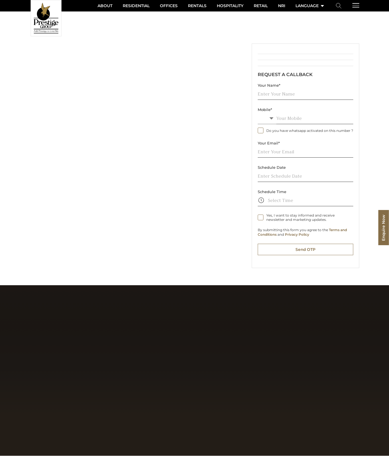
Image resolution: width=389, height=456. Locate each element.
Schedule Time (272, 191)
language (310, 5)
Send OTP (305, 249)
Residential (136, 5)
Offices (169, 5)
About (105, 5)
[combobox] (267, 118)
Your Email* (269, 143)
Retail (261, 5)
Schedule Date (272, 167)
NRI (281, 5)
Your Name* (269, 85)
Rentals (197, 5)
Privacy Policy (297, 234)
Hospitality (230, 5)
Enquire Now (383, 228)
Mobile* (265, 109)
